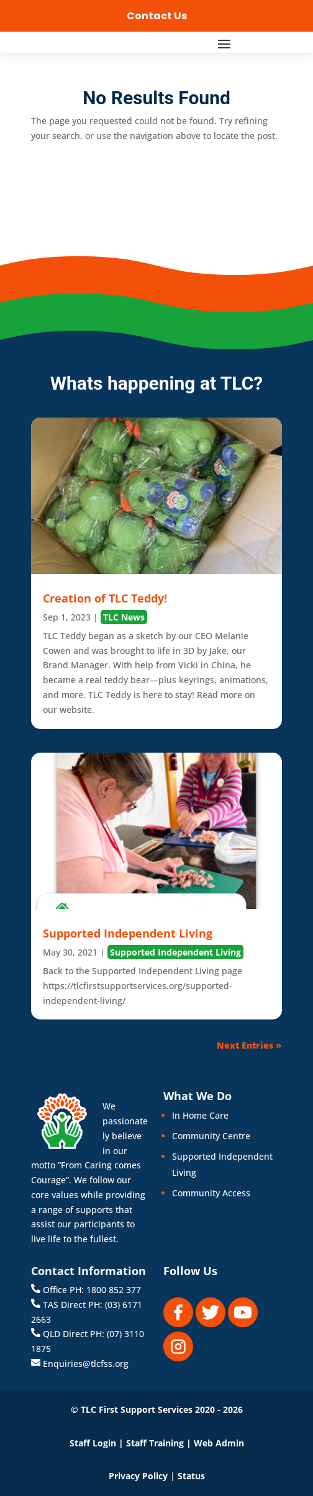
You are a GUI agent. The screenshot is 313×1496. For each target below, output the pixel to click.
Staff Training (155, 1443)
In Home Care (200, 1115)
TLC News (124, 617)
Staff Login (93, 1443)
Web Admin (219, 1443)
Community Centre (211, 1136)
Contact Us (157, 16)
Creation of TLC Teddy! (105, 598)
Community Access (211, 1193)
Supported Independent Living (127, 933)
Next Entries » (249, 1045)
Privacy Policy (138, 1476)
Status (191, 1476)
